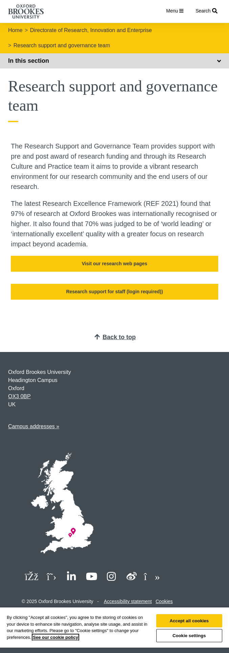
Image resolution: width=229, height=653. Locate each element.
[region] (114, 630)
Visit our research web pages (114, 263)
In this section (114, 60)
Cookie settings (189, 635)
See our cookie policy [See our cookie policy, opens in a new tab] (55, 637)
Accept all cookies (189, 620)
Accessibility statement (128, 601)
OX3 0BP (19, 396)
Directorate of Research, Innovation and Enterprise (91, 30)
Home (15, 30)
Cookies (164, 601)
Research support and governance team (62, 45)
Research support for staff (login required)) (114, 291)
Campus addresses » (33, 426)
